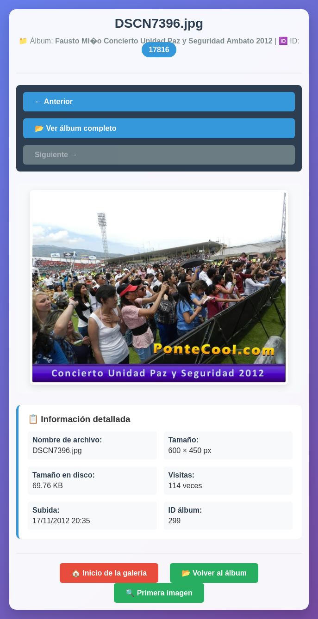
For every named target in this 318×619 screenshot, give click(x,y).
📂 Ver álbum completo (75, 128)
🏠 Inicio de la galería (109, 573)
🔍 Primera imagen (159, 593)
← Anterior (54, 101)
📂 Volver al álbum (214, 573)
